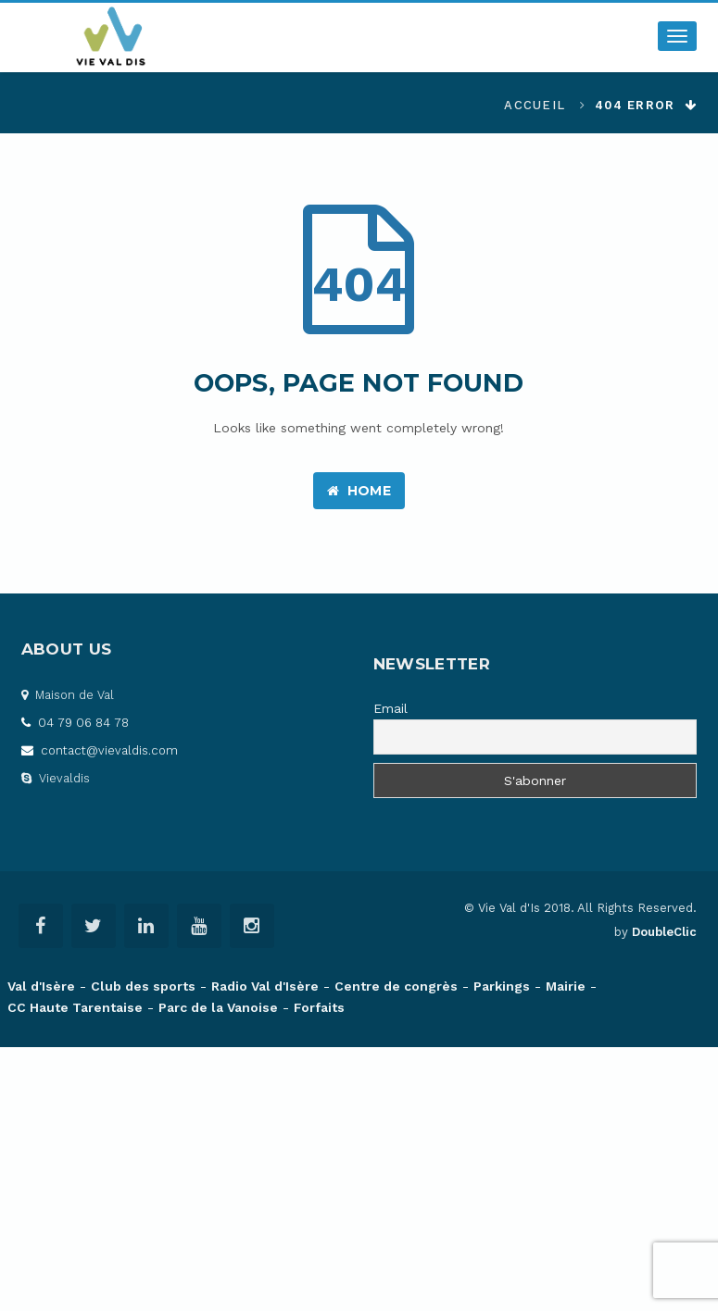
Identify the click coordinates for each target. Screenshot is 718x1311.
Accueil (534, 105)
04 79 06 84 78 (75, 723)
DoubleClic (664, 932)
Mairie (566, 986)
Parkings (501, 986)
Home (359, 490)
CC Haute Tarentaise (75, 1007)
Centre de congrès (396, 986)
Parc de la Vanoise (218, 1007)
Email (390, 708)
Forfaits (319, 1007)
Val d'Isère (41, 986)
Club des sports (143, 986)
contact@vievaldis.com (99, 750)
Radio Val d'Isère (265, 986)
